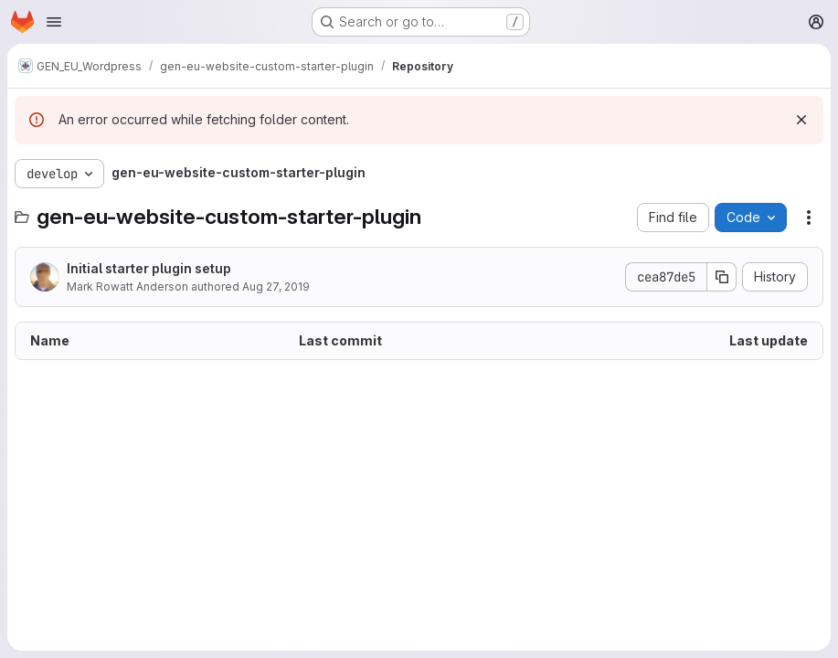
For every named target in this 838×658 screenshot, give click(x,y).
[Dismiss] (801, 120)
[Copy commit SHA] (722, 277)
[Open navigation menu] (54, 22)
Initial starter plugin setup (149, 268)
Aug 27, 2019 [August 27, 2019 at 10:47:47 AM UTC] (276, 286)
